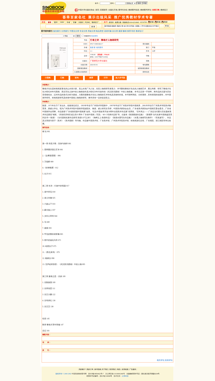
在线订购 (155, 10)
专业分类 (84, 31)
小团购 (137, 26)
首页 (97, 10)
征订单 (126, 26)
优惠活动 (148, 26)
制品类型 (100, 31)
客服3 (166, 22)
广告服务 (132, 369)
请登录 (111, 22)
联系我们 (113, 369)
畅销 (125, 31)
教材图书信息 (133, 10)
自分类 (115, 31)
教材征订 (164, 10)
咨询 (77, 78)
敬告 (119, 369)
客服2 (159, 22)
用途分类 (92, 31)
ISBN (62, 22)
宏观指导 (103, 10)
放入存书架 (120, 78)
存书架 (131, 26)
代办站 (87, 22)
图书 (55, 22)
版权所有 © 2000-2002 (63, 374)
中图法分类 (75, 31)
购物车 (113, 26)
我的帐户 (82, 369)
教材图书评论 (145, 10)
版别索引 (57, 31)
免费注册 (118, 22)
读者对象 (108, 31)
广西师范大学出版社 (98, 61)
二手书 (142, 26)
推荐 (129, 31)
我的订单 (120, 26)
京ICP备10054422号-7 (96, 374)
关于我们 (155, 26)
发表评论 (169, 360)
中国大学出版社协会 (84, 10)
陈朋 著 (92, 47)
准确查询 (86, 36)
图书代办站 (122, 10)
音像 (74, 22)
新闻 (49, 22)
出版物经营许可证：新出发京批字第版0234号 (143, 374)
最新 (120, 31)
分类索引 (65, 31)
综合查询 (94, 36)
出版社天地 (112, 10)
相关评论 (161, 360)
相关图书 (99, 47)
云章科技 (125, 376)
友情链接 (125, 369)
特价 (133, 31)
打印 (106, 78)
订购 (62, 78)
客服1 (152, 22)
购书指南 (107, 26)
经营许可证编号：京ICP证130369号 (99, 376)
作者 (68, 22)
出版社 (81, 22)
